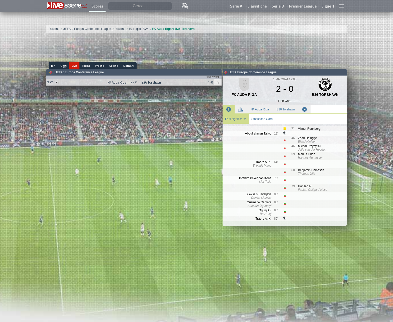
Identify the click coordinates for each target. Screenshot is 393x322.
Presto (99, 65)
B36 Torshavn (285, 109)
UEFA (59, 72)
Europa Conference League (84, 72)
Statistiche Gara (262, 119)
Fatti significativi (235, 119)
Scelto (113, 65)
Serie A (236, 6)
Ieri (53, 65)
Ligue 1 (328, 6)
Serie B (278, 6)
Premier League (303, 6)
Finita (86, 65)
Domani (128, 65)
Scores (97, 6)
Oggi (63, 65)
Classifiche (257, 6)
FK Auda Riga (259, 109)
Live (74, 65)
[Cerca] (140, 6)
